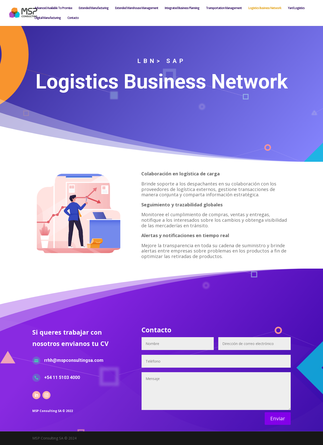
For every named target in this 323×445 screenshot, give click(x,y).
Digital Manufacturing (48, 18)
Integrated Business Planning (182, 8)
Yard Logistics (296, 8)
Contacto (73, 18)
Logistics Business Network (264, 8)
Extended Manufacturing (94, 8)
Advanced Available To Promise (53, 8)
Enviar (277, 418)
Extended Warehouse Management (136, 8)
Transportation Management (224, 8)
